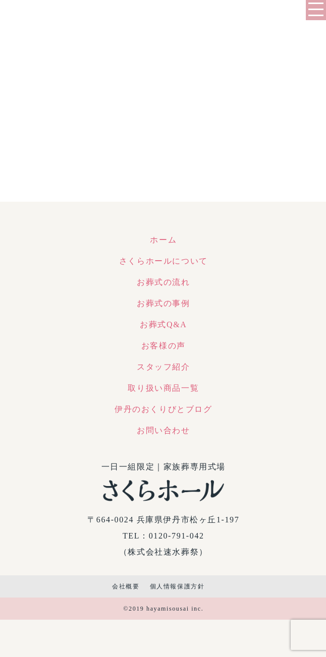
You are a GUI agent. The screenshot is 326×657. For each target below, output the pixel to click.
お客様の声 (163, 345)
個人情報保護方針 (177, 586)
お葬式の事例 (163, 303)
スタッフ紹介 (163, 367)
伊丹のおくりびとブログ (163, 409)
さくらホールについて (163, 261)
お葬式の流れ (163, 282)
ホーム (163, 239)
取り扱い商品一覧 (163, 388)
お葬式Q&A (163, 324)
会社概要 (125, 586)
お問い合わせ (163, 430)
